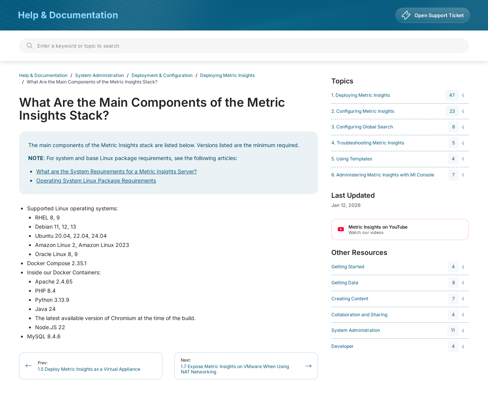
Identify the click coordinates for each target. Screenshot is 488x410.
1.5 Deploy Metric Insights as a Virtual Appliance (89, 366)
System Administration (99, 75)
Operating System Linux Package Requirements (96, 180)
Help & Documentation (68, 15)
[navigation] (398, 95)
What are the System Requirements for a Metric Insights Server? (116, 171)
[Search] (244, 45)
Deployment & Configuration (162, 75)
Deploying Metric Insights (227, 75)
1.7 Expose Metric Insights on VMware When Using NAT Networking (235, 366)
